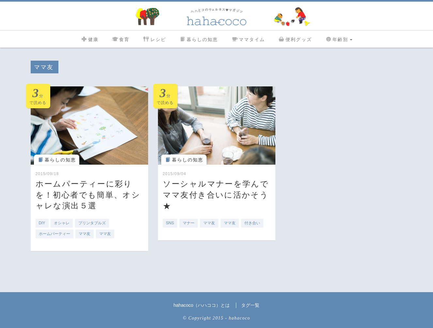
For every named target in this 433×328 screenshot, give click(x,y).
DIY (42, 223)
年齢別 (338, 39)
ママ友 (84, 233)
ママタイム (248, 39)
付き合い (252, 223)
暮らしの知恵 (198, 39)
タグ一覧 (250, 305)
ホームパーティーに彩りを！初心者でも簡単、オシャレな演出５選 (88, 194)
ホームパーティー (54, 233)
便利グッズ (295, 39)
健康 (90, 39)
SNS (170, 223)
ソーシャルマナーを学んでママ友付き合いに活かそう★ (216, 194)
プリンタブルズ (92, 223)
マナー (188, 223)
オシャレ (62, 223)
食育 (121, 39)
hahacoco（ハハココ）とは (202, 305)
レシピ (154, 39)
